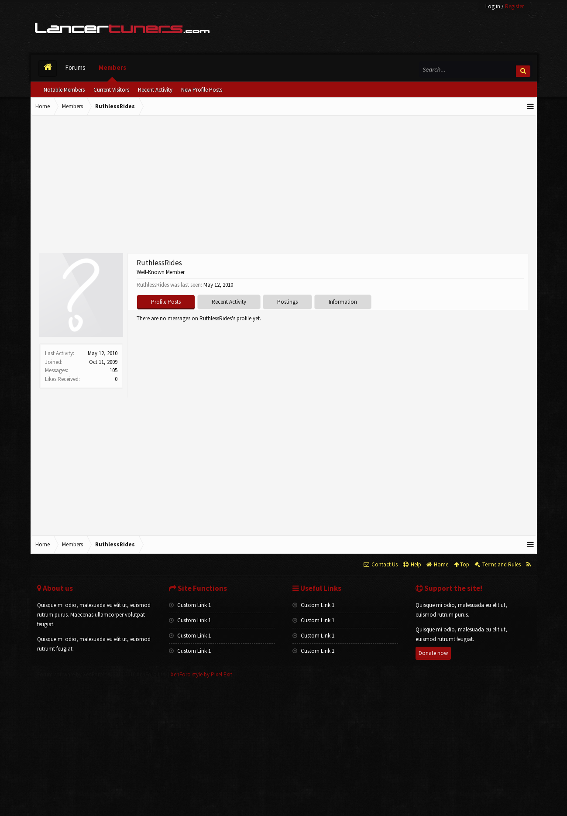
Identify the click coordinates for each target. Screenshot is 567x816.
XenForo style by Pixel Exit (201, 674)
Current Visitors (111, 89)
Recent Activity (155, 89)
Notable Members (64, 89)
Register (514, 6)
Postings (287, 301)
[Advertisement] (283, 185)
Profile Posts (166, 301)
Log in (492, 6)
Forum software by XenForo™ (102, 674)
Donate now (433, 653)
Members (112, 67)
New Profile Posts (201, 89)
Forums (75, 67)
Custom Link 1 (190, 605)
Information (343, 301)
